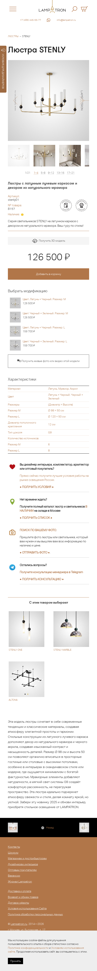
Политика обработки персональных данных (35, 914)
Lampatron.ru (19, 923)
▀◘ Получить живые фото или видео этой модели (48, 361)
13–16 (60, 172)
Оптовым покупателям (22, 869)
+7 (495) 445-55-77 (30, 20)
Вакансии (14, 875)
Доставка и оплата (19, 891)
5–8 (43, 172)
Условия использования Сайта (27, 908)
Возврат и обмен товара (23, 897)
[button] (15, 100)
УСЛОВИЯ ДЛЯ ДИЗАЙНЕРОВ (3, 69)
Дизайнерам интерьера (23, 864)
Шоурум (13, 852)
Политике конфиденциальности (28, 947)
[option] (48, 100)
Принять (15, 961)
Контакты (14, 846)
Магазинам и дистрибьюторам (27, 858)
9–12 (51, 172)
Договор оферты (18, 902)
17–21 (71, 172)
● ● (42, 579)
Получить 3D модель (48, 241)
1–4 (36, 172)
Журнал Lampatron (20, 881)
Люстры (13, 36)
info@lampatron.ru (66, 20)
